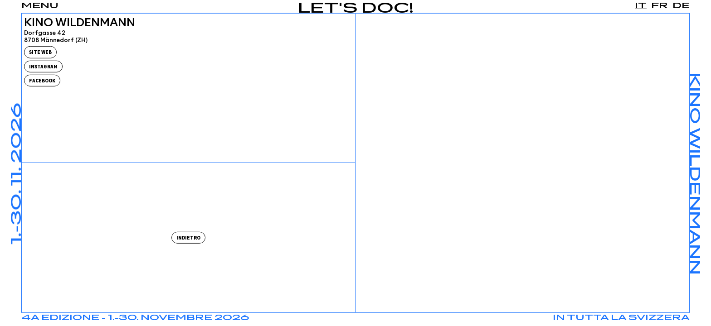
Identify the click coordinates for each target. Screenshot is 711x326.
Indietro (188, 237)
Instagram (43, 66)
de (681, 6)
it (641, 6)
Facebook (42, 80)
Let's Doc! (356, 9)
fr (659, 6)
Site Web (40, 52)
